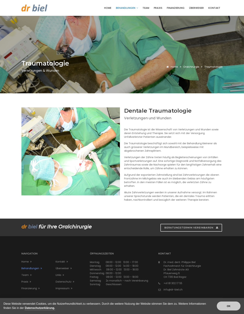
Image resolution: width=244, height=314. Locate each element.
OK (228, 306)
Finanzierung (175, 8)
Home (107, 8)
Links (60, 275)
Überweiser (196, 8)
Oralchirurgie (191, 67)
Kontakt (214, 8)
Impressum (64, 288)
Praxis (158, 8)
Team (146, 8)
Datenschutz (65, 281)
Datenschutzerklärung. (40, 307)
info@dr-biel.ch (173, 289)
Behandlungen (127, 8)
